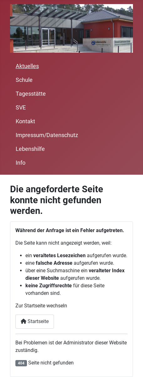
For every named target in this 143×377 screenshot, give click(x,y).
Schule (24, 80)
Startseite (35, 321)
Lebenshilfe (30, 149)
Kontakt (25, 121)
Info (20, 163)
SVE (21, 107)
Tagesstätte (31, 94)
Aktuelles (27, 66)
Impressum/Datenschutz (47, 135)
